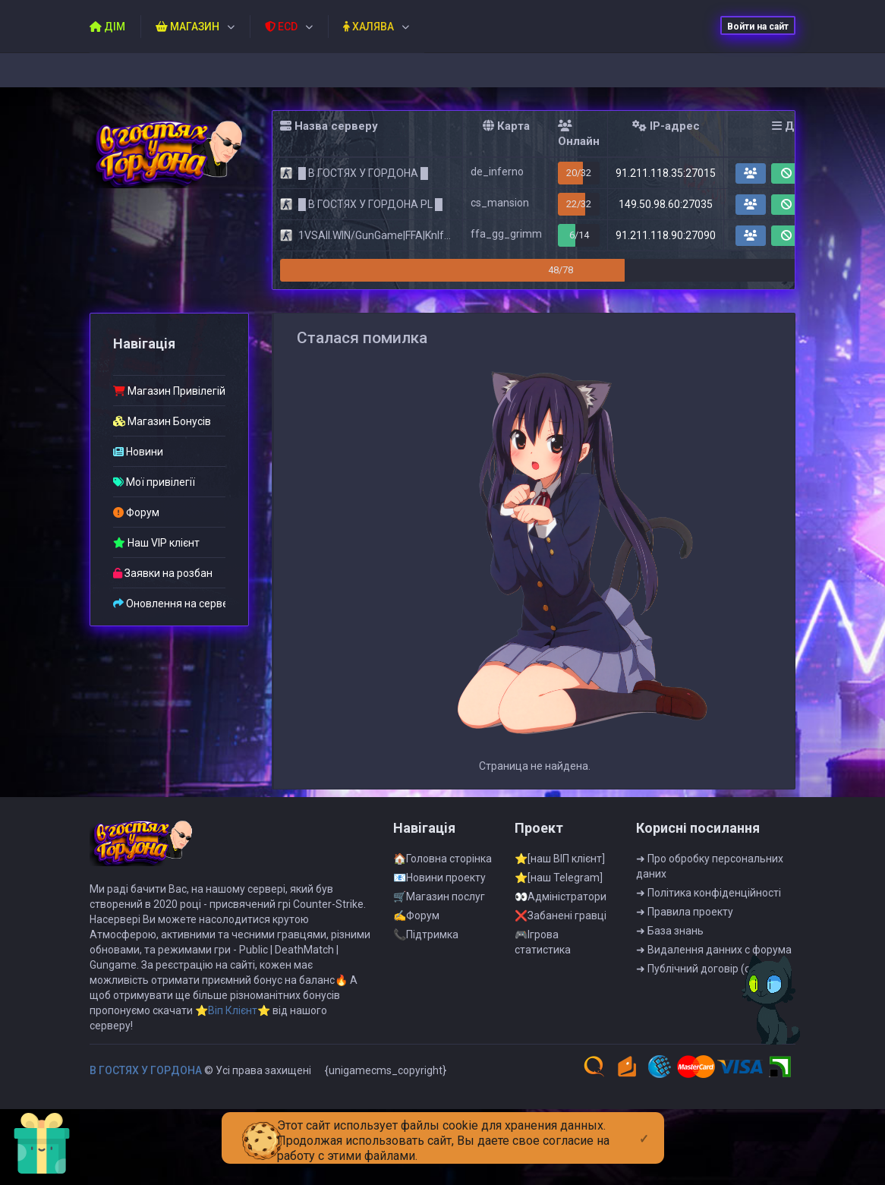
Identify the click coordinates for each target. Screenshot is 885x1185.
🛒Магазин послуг (439, 903)
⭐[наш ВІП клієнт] (560, 865)
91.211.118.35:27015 (666, 173)
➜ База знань (670, 937)
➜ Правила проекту (684, 918)
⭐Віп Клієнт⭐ (232, 1016)
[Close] (644, 1126)
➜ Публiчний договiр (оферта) (711, 975)
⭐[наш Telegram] (559, 884)
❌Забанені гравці (560, 922)
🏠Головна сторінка (442, 865)
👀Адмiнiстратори (560, 903)
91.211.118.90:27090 (666, 235)
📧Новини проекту (439, 884)
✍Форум (416, 922)
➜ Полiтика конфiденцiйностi (708, 899)
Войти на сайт (758, 26)
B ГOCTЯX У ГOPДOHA (146, 1076)
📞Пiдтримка (425, 940)
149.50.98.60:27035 (666, 204)
